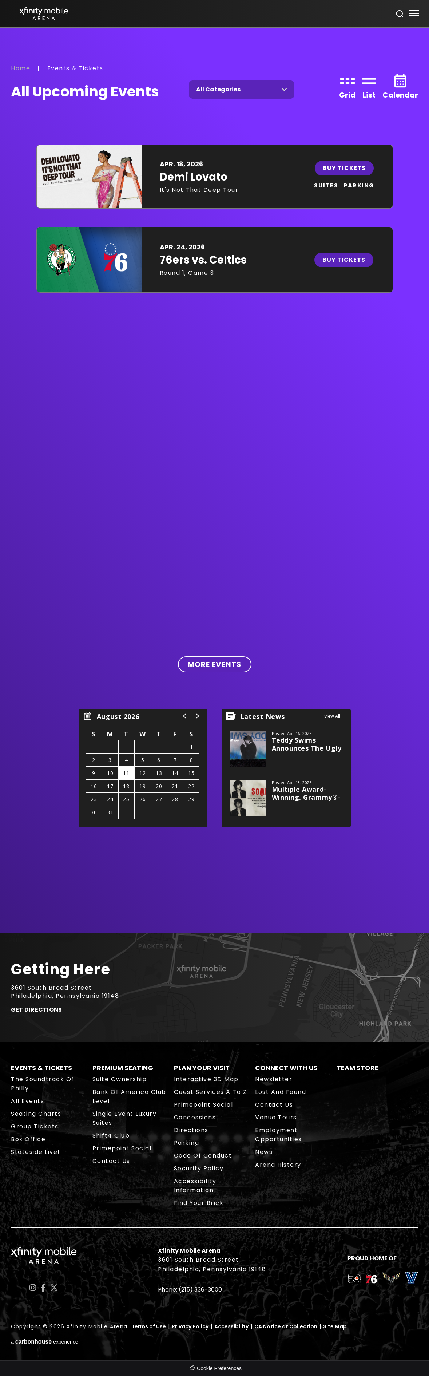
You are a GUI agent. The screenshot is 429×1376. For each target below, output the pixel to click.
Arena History (278, 1164)
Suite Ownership (119, 1079)
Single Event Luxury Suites (124, 1118)
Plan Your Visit (202, 1067)
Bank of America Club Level (129, 1096)
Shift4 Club (111, 1135)
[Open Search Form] (399, 13)
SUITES (326, 185)
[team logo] (354, 1280)
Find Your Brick (199, 1203)
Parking (186, 1143)
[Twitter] (54, 1288)
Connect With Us (286, 1067)
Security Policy (199, 1168)
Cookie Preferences (219, 1368)
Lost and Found (280, 1092)
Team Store (357, 1067)
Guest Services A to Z (210, 1092)
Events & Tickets (41, 1067)
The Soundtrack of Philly (42, 1083)
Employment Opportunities (278, 1134)
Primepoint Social (122, 1148)
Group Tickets (35, 1126)
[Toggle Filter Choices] (241, 89)
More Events (215, 664)
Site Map (335, 1326)
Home (20, 68)
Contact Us (111, 1161)
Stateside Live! (35, 1152)
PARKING (358, 185)
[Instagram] (32, 1288)
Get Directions (36, 1010)
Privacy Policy (190, 1326)
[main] (214, 480)
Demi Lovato (193, 177)
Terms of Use (148, 1326)
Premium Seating (122, 1067)
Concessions (195, 1117)
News (264, 1152)
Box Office (28, 1139)
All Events (27, 1101)
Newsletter (273, 1079)
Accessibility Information (195, 1185)
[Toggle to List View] (369, 86)
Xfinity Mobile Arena (43, 13)
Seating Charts (36, 1114)
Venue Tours (276, 1117)
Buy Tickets (344, 168)
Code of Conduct (203, 1155)
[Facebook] (43, 1288)
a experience (44, 1342)
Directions (191, 1130)
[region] (143, 768)
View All (332, 716)
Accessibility (231, 1326)
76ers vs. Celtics (203, 260)
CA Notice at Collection (285, 1326)
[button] (185, 716)
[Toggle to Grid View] (347, 86)
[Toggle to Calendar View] (400, 86)
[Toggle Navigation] (413, 14)
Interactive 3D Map (206, 1079)
